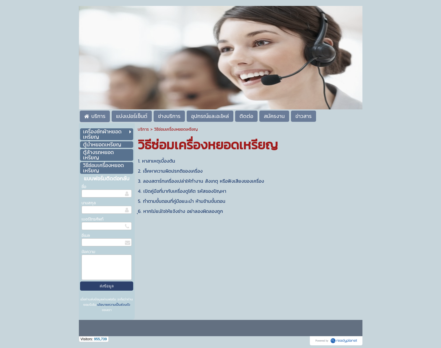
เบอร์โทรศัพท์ (92, 219)
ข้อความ (88, 252)
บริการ (143, 129)
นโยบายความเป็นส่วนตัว (113, 304)
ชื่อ (84, 187)
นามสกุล (89, 203)
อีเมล (86, 235)
